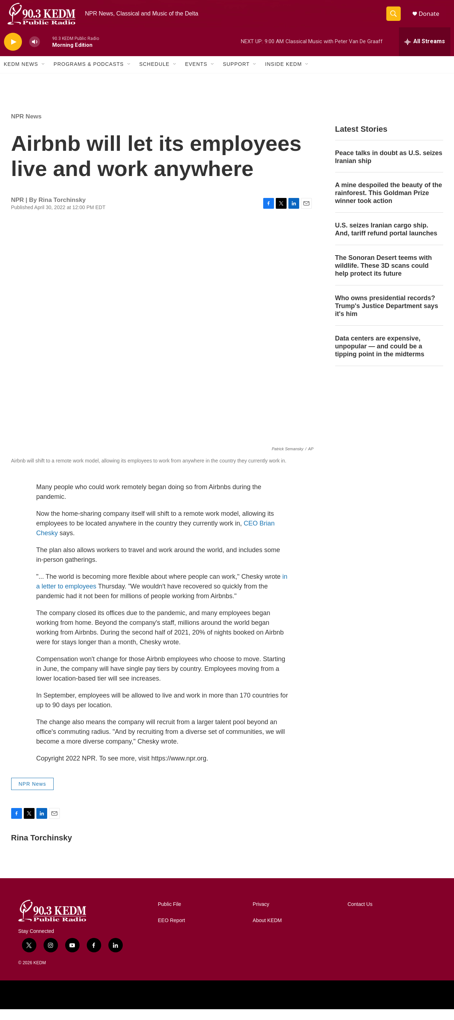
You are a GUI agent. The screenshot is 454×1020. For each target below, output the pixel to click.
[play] (13, 52)
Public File (169, 915)
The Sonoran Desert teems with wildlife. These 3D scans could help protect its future (383, 276)
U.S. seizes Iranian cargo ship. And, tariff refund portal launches (386, 240)
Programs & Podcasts (89, 75)
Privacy (261, 915)
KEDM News (21, 75)
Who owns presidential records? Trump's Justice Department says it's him (386, 316)
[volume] (34, 52)
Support (236, 75)
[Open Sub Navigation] (43, 75)
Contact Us (359, 915)
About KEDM (267, 931)
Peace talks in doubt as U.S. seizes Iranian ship (388, 167)
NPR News (26, 126)
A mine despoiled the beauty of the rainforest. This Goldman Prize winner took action (388, 203)
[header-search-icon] (395, 19)
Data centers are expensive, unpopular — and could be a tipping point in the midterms (379, 356)
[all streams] (424, 52)
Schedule (154, 75)
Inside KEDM (283, 75)
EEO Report (171, 931)
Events (196, 75)
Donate (432, 19)
